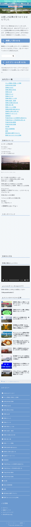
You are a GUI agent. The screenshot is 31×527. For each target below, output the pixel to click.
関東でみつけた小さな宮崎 (13, 135)
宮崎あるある (9, 87)
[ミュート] (25, 280)
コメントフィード (8, 512)
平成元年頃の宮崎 (10, 124)
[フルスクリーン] (27, 280)
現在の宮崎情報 (10, 128)
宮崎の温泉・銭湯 (10, 100)
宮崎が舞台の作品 (10, 89)
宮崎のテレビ (9, 94)
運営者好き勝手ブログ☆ (12, 133)
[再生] (3, 280)
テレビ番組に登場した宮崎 (13, 83)
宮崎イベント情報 (10, 107)
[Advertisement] (15, 235)
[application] (15, 274)
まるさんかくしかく (9, 393)
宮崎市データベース (11, 113)
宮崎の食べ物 (9, 105)
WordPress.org (7, 514)
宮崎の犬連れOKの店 (11, 102)
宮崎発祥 (8, 115)
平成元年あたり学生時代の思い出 (15, 120)
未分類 (7, 126)
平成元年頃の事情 (10, 122)
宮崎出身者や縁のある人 (12, 109)
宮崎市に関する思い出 (12, 111)
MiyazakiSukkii (8, 292)
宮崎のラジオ (9, 96)
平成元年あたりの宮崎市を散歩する (16, 118)
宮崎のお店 (8, 92)
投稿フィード (7, 510)
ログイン (5, 508)
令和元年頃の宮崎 (10, 85)
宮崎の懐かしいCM (11, 98)
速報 (6, 131)
